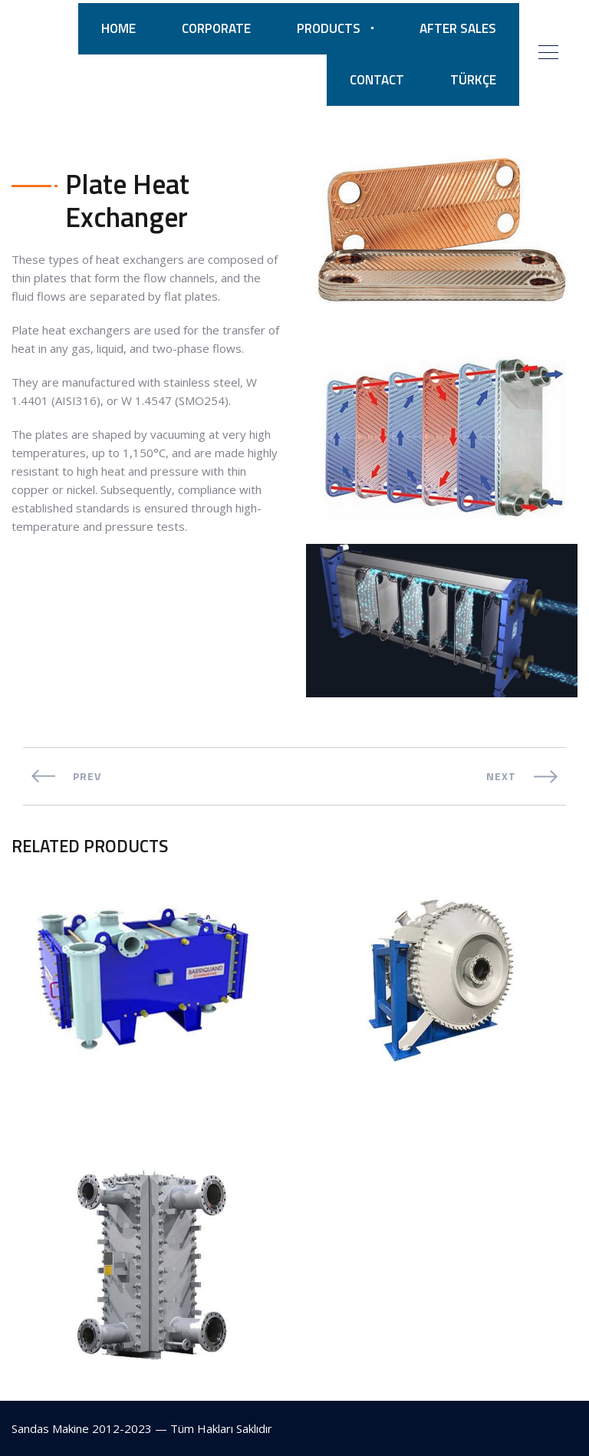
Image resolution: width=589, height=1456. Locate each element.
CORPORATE (216, 28)
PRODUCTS (328, 28)
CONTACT (377, 80)
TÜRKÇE (473, 80)
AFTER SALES (458, 28)
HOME (118, 28)
